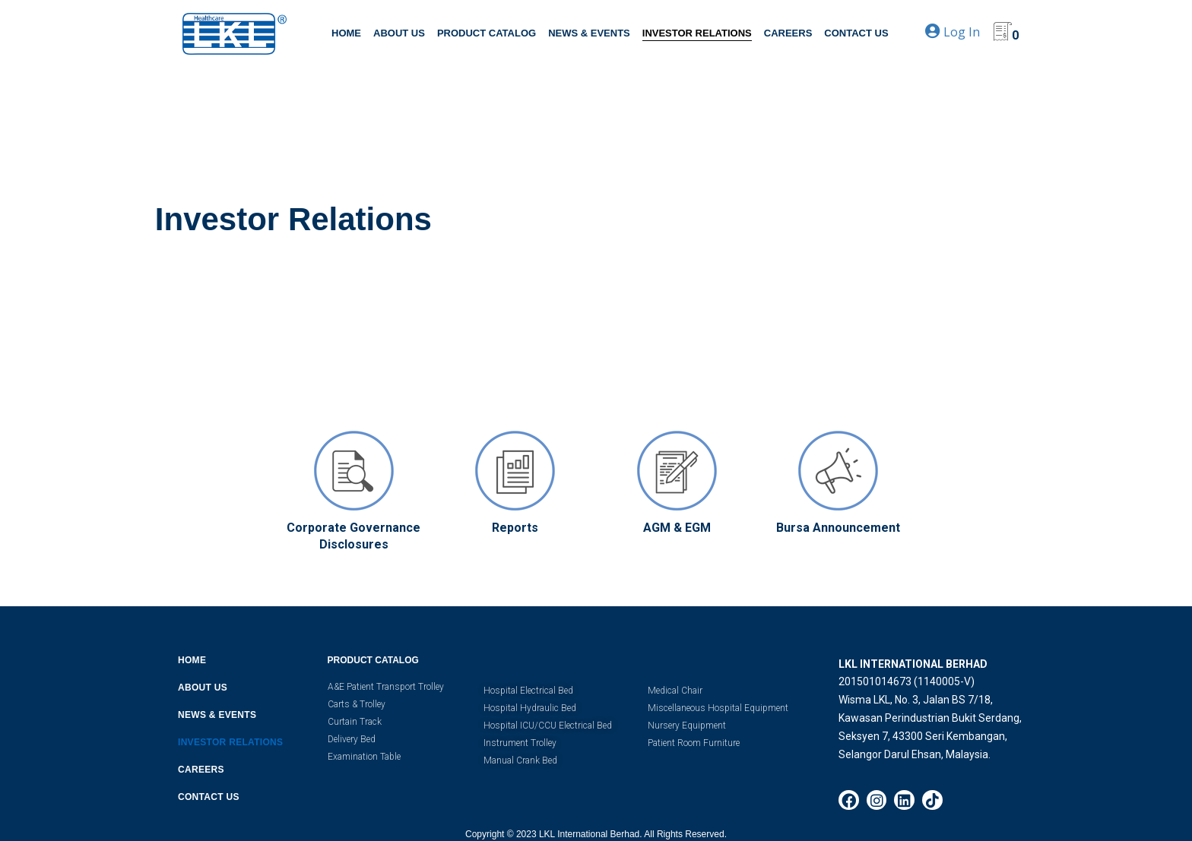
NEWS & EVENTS (589, 33)
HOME (346, 33)
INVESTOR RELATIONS (697, 33)
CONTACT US (856, 33)
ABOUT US (399, 33)
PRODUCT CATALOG (486, 33)
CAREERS (788, 33)
